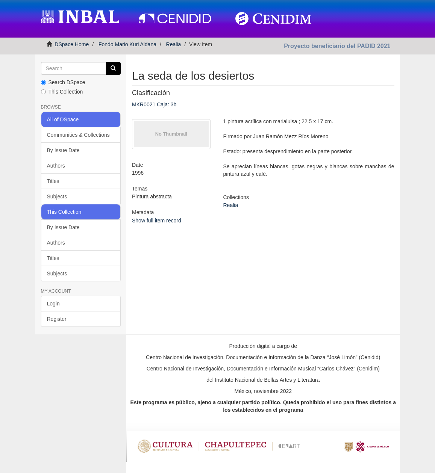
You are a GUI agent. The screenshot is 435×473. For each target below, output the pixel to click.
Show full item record (156, 221)
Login (53, 304)
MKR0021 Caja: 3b (154, 104)
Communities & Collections (78, 135)
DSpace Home (72, 44)
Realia (173, 44)
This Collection (62, 92)
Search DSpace (63, 82)
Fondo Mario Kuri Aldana (127, 44)
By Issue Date (63, 150)
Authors (56, 166)
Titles (53, 181)
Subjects (57, 196)
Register (57, 319)
